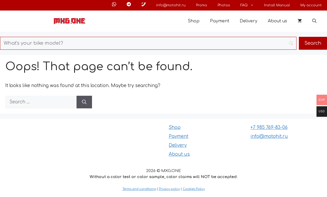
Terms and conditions (139, 189)
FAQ (250, 5)
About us (277, 21)
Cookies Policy (194, 189)
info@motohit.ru (171, 5)
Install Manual (277, 5)
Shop (194, 21)
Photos (224, 5)
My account (311, 5)
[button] (314, 21)
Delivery (248, 21)
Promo (201, 5)
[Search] (84, 102)
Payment (219, 21)
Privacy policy (169, 189)
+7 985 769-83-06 (269, 127)
